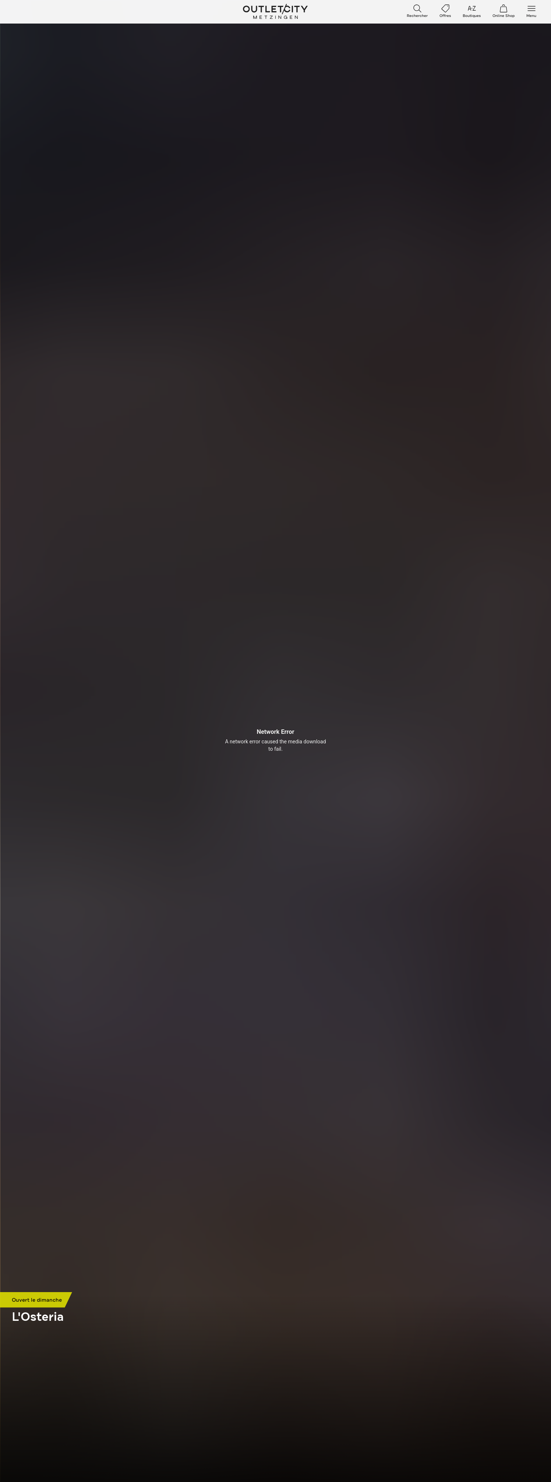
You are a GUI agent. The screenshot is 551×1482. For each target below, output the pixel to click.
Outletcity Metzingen (275, 11)
